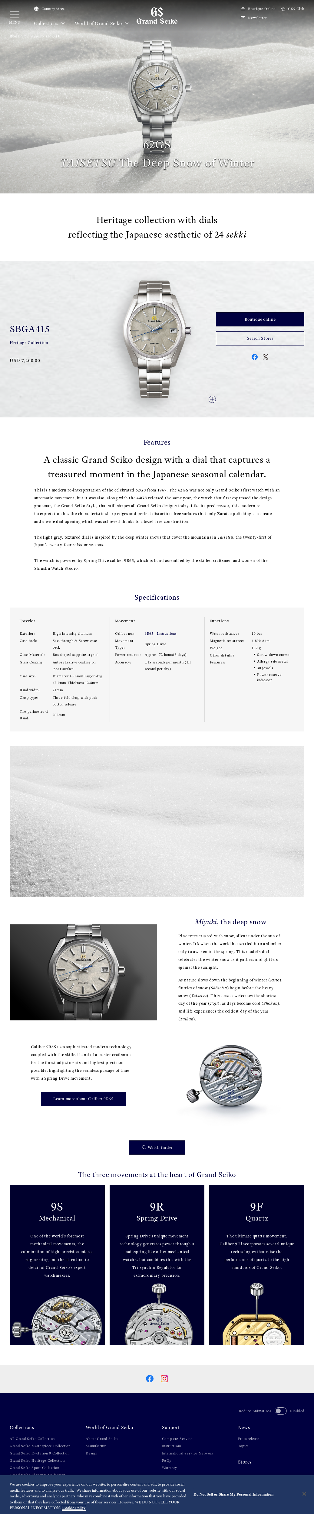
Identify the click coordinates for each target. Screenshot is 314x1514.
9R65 (149, 633)
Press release (248, 1438)
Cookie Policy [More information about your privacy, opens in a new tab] (73, 1508)
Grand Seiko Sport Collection (34, 1467)
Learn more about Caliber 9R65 (83, 1098)
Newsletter (253, 17)
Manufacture (96, 1446)
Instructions (166, 633)
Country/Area (49, 8)
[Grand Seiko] (157, 15)
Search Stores (260, 338)
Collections (49, 24)
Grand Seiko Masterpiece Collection (40, 1446)
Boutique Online (258, 8)
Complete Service (177, 1438)
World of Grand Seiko (102, 24)
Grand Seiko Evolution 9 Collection (40, 1453)
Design (91, 1453)
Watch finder (157, 1147)
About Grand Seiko (102, 1438)
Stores (245, 1462)
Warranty (169, 1467)
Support (171, 1428)
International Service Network (187, 1453)
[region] (157, 1494)
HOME (15, 36)
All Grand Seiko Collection (32, 1438)
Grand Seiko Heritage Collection (37, 1460)
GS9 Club (292, 8)
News (244, 1428)
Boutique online (260, 319)
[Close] (304, 1494)
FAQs (166, 1460)
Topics (243, 1446)
